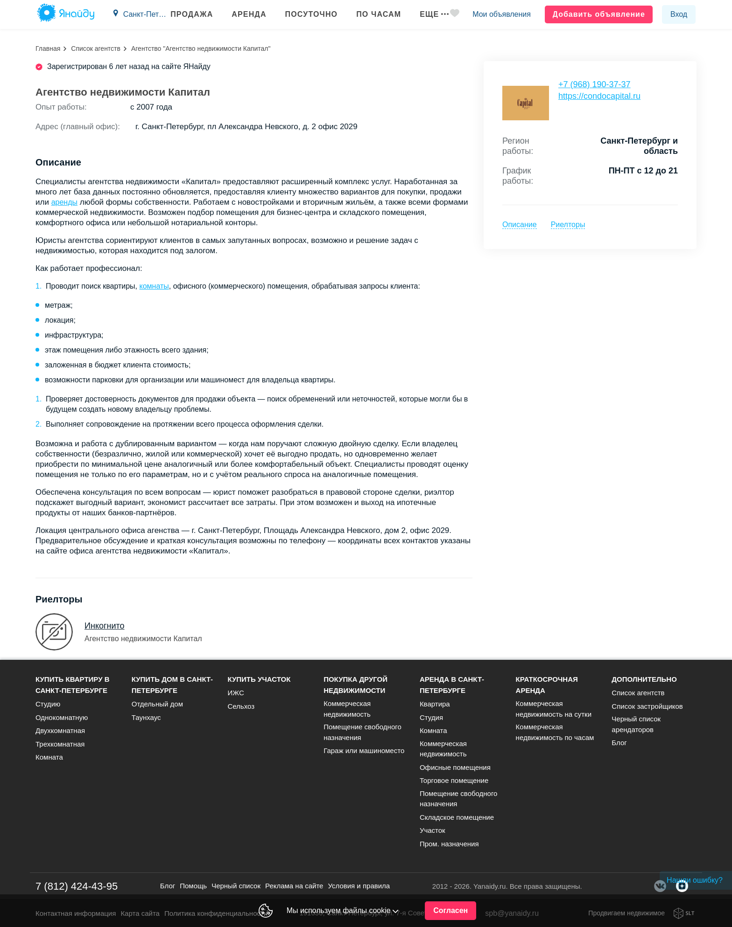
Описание (519, 224)
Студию (47, 704)
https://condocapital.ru (599, 96)
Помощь (193, 886)
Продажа (190, 14)
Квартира (435, 704)
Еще (432, 14)
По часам (377, 14)
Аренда (247, 14)
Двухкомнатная (60, 730)
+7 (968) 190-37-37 (594, 84)
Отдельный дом (157, 704)
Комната (49, 757)
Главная (47, 48)
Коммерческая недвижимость (347, 708)
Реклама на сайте (294, 886)
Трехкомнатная (59, 744)
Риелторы (568, 224)
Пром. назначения (449, 844)
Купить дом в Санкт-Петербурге (172, 684)
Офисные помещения (455, 767)
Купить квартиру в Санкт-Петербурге (72, 684)
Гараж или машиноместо (364, 750)
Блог (619, 743)
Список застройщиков (647, 706)
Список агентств (95, 48)
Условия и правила (359, 886)
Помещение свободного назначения (362, 732)
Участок (432, 830)
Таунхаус (146, 717)
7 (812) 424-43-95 (76, 886)
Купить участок (258, 679)
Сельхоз (240, 706)
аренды (64, 202)
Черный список (235, 886)
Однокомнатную (61, 717)
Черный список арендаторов (636, 724)
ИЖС (235, 693)
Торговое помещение (454, 780)
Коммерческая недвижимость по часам (555, 732)
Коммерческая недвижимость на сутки (553, 708)
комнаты (154, 286)
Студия (431, 717)
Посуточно (309, 14)
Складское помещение (457, 817)
